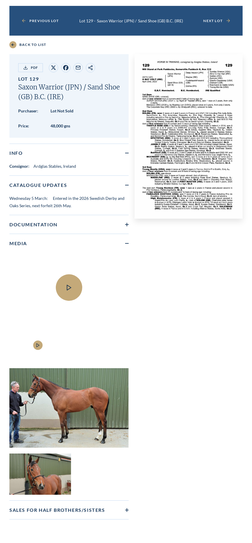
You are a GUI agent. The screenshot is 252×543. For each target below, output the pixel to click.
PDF (30, 67)
